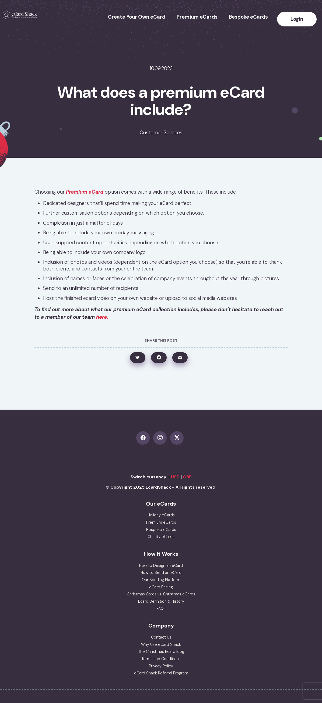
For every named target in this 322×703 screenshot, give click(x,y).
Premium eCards (197, 17)
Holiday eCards (161, 515)
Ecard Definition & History (161, 601)
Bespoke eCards (248, 17)
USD (175, 477)
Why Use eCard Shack (161, 644)
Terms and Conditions (161, 658)
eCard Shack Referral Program (161, 673)
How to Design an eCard (161, 565)
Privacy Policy (161, 666)
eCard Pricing (161, 587)
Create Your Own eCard (136, 17)
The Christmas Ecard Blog (161, 651)
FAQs (161, 608)
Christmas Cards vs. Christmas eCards (161, 594)
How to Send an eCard (161, 572)
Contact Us (161, 637)
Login (296, 19)
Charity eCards (161, 536)
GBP (187, 477)
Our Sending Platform (161, 579)
